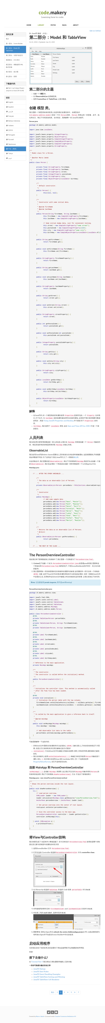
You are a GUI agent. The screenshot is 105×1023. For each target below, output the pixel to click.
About (76, 25)
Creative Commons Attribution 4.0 (65, 1016)
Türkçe (9, 153)
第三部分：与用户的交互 (14, 55)
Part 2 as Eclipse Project (15, 89)
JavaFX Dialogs (39, 969)
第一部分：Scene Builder (14, 43)
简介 (7, 39)
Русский (10, 139)
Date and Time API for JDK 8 (79, 426)
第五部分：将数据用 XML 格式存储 (14, 66)
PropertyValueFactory (42, 762)
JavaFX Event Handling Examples (46, 974)
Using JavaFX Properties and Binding (59, 421)
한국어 (9, 130)
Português (10, 135)
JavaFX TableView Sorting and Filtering (49, 977)
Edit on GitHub (95, 31)
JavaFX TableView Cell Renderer (46, 980)
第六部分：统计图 (12, 72)
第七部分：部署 (11, 76)
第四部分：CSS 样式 (13, 60)
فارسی (9, 111)
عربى (9, 158)
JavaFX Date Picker (41, 972)
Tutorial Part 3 (37, 962)
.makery (52, 12)
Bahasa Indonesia (13, 121)
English (9, 102)
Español (10, 107)
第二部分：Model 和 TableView (13, 49)
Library (41, 25)
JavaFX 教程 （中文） (38, 33)
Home (29, 25)
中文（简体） (12, 149)
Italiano (10, 125)
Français (10, 116)
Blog (64, 25)
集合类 (76, 457)
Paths (53, 25)
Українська (11, 144)
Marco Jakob (40, 1016)
